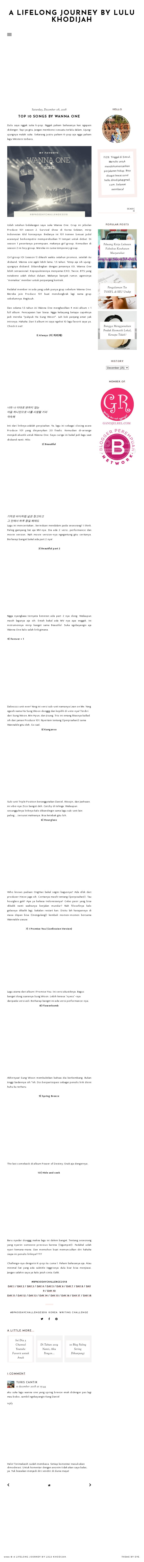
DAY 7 (69, 1286)
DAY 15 (55, 1295)
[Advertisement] (72, 73)
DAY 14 (43, 1295)
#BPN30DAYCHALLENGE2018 (28, 1313)
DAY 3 (30, 1286)
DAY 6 (59, 1286)
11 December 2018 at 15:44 (31, 1386)
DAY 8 (79, 1286)
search (131, 210)
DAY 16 (65, 1295)
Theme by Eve (130, 1557)
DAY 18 (87, 1295)
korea (53, 1313)
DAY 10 (51, 1290)
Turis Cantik (27, 1382)
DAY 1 (11, 1286)
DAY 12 (22, 1295)
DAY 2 (20, 1286)
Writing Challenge (73, 1313)
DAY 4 (40, 1286)
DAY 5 (50, 1286)
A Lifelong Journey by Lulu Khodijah (72, 17)
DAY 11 (11, 1295)
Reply (10, 1403)
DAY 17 (76, 1295)
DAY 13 (33, 1295)
